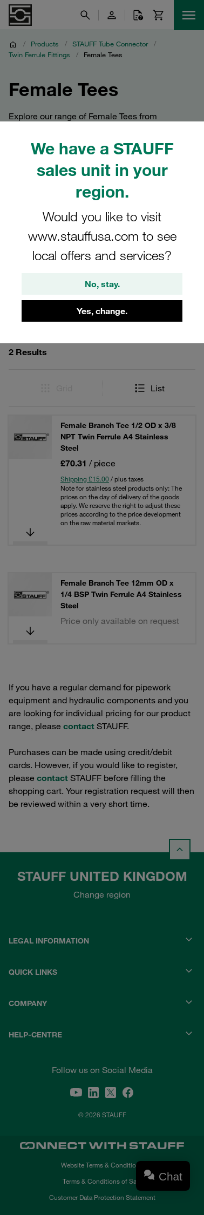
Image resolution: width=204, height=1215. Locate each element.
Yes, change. (102, 311)
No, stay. (102, 284)
